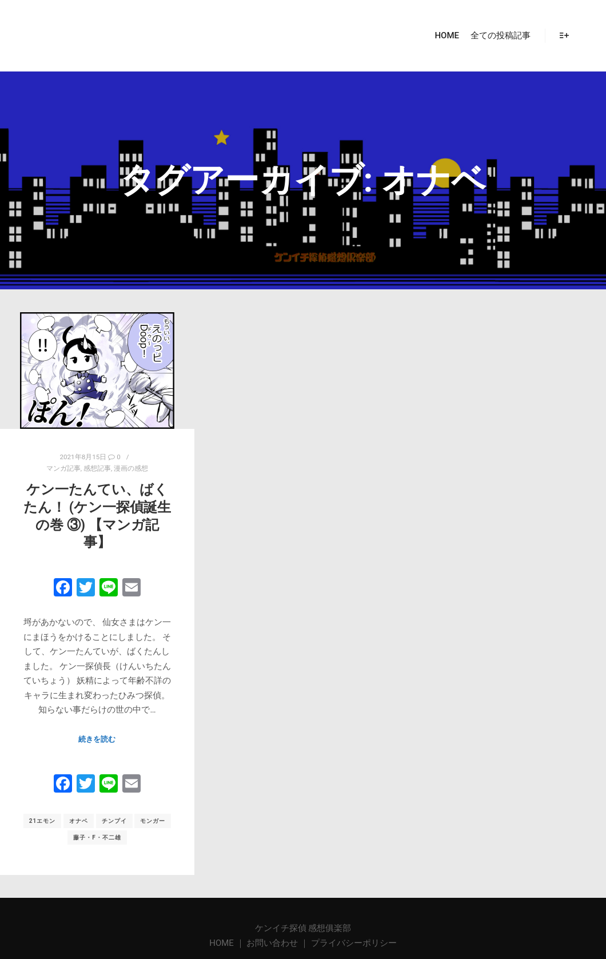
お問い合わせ (272, 943)
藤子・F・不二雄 (97, 837)
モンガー (152, 821)
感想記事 (97, 468)
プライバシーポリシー (354, 943)
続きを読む (96, 739)
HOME (222, 943)
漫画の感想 (131, 468)
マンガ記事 (63, 468)
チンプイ (114, 821)
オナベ (78, 821)
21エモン (42, 821)
